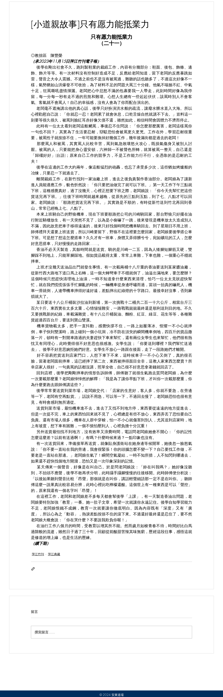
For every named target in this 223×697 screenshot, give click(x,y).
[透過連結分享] (33, 569)
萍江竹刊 (38, 554)
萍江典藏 (54, 554)
